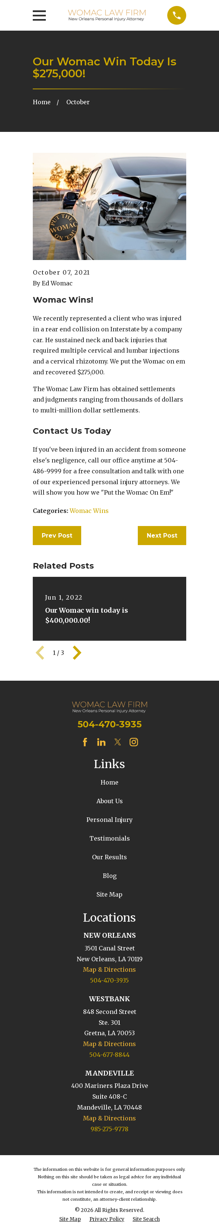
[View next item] (77, 653)
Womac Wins (89, 510)
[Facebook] (85, 742)
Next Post (162, 535)
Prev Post (57, 535)
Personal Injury (109, 819)
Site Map (109, 894)
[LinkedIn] (101, 742)
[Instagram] (134, 742)
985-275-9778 (109, 1129)
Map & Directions (109, 969)
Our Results (109, 857)
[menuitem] (70, 1219)
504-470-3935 (109, 724)
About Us (109, 801)
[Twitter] (118, 742)
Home (109, 782)
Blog (110, 875)
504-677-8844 (109, 1054)
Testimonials (109, 838)
